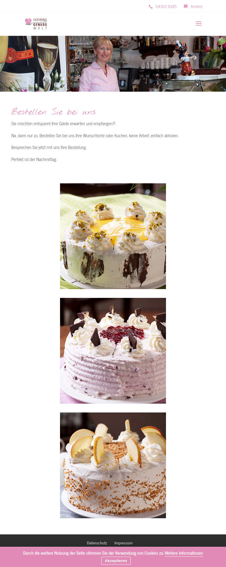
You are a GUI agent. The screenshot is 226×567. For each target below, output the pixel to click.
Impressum (123, 542)
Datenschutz (97, 542)
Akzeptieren (116, 560)
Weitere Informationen (184, 552)
